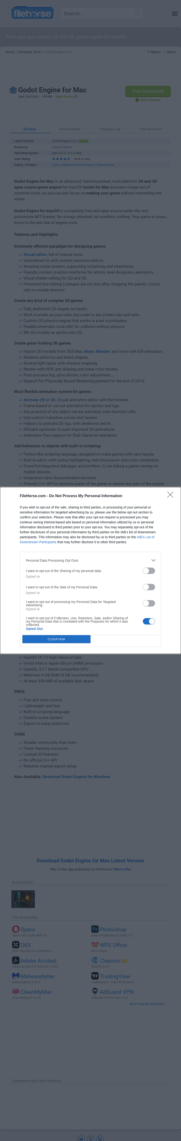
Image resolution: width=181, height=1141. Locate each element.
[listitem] (90, 560)
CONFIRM (56, 639)
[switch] (149, 571)
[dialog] (90, 570)
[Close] (171, 496)
